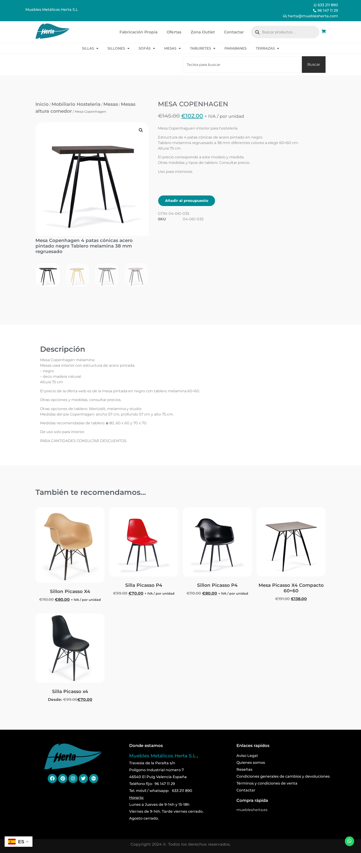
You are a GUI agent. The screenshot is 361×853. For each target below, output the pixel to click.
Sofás (147, 48)
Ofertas (174, 32)
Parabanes (235, 48)
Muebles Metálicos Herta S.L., (163, 756)
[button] (141, 130)
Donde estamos (146, 745)
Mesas (172, 48)
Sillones (118, 48)
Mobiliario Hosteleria (76, 104)
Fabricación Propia (138, 32)
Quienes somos (250, 762)
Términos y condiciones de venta (266, 783)
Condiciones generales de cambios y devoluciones (283, 776)
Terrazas (267, 48)
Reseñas (244, 769)
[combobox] (241, 64)
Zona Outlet (203, 32)
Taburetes (202, 48)
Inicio (42, 104)
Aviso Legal (247, 755)
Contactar (234, 32)
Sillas (90, 48)
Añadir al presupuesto (186, 200)
